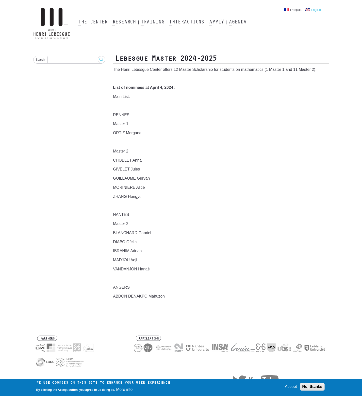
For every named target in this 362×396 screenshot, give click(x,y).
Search (40, 59)
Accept (291, 388)
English (316, 10)
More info (124, 391)
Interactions (186, 22)
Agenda (237, 22)
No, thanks (312, 388)
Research (124, 22)
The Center (92, 22)
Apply (216, 22)
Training (152, 22)
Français (295, 10)
